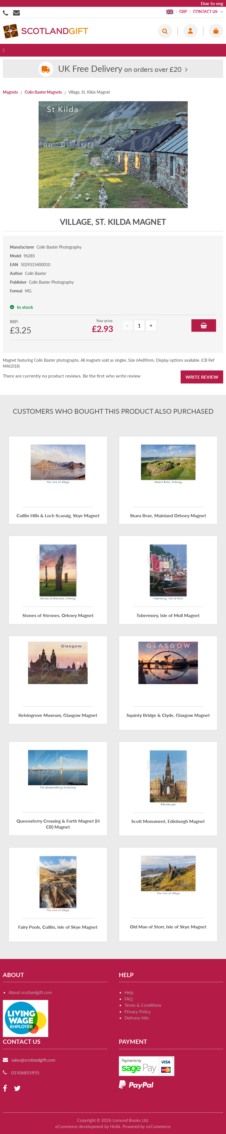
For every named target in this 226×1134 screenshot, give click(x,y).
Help (128, 992)
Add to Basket (203, 325)
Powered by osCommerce (146, 1126)
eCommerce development (79, 1126)
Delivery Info (136, 1017)
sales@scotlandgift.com (33, 1059)
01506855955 (6, 12)
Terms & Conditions (142, 1005)
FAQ (128, 998)
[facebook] (5, 1088)
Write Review (201, 377)
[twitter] (17, 1088)
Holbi (115, 1126)
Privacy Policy (137, 1011)
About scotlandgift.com (30, 992)
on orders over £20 (119, 69)
